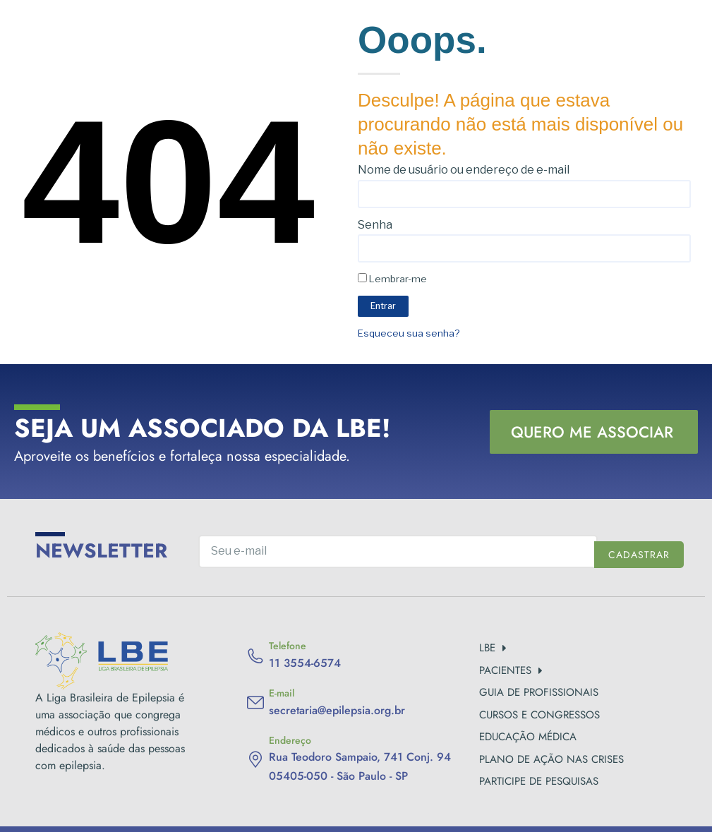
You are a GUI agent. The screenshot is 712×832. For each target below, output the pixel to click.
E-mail (281, 693)
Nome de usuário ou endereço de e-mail (463, 169)
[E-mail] (255, 702)
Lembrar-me (392, 278)
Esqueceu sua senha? (408, 333)
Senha (375, 224)
